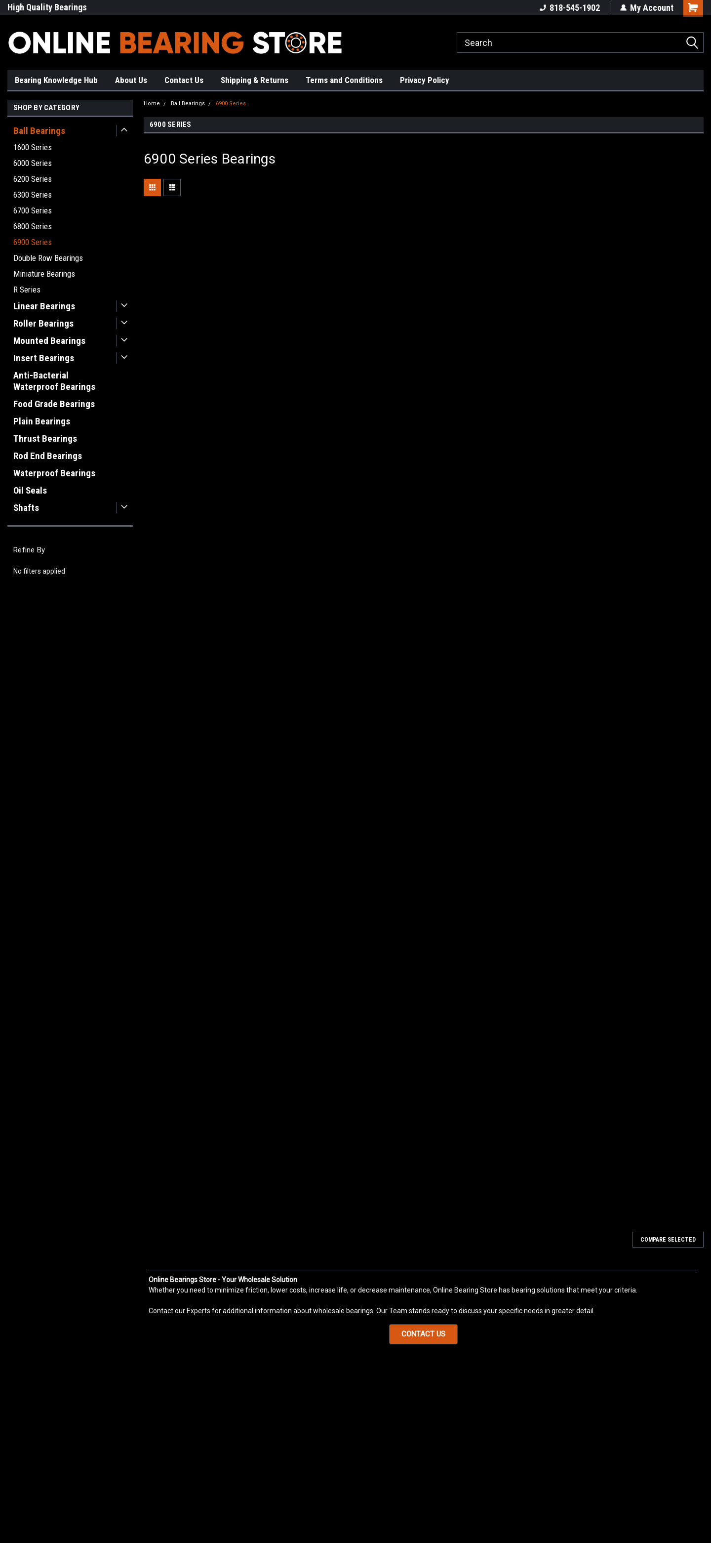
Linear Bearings (44, 306)
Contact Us (183, 80)
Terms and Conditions (344, 80)
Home (152, 103)
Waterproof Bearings (54, 473)
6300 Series (32, 195)
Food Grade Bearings (54, 404)
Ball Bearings (39, 130)
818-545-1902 (570, 7)
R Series (26, 289)
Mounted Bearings (49, 340)
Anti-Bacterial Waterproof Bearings (54, 381)
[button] (423, 1334)
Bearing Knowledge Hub (56, 80)
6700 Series (32, 210)
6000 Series (32, 163)
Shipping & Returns (254, 80)
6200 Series (32, 179)
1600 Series (32, 147)
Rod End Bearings (47, 455)
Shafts (26, 507)
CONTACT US (423, 1334)
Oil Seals (30, 490)
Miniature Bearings (44, 274)
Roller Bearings (43, 323)
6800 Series (32, 226)
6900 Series (32, 242)
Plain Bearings (41, 421)
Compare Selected (668, 1239)
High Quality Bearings (47, 7)
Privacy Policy (424, 80)
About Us (131, 80)
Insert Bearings (43, 358)
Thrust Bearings (45, 438)
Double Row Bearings (48, 258)
